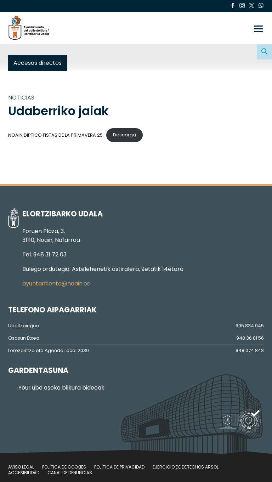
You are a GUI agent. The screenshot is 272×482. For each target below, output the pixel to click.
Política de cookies (64, 467)
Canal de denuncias (69, 473)
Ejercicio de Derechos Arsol (186, 467)
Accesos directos (37, 63)
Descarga (124, 135)
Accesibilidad (23, 473)
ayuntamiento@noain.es (56, 283)
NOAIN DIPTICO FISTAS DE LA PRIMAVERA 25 (55, 135)
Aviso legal (21, 467)
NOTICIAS (21, 97)
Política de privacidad (119, 467)
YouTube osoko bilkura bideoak (56, 388)
